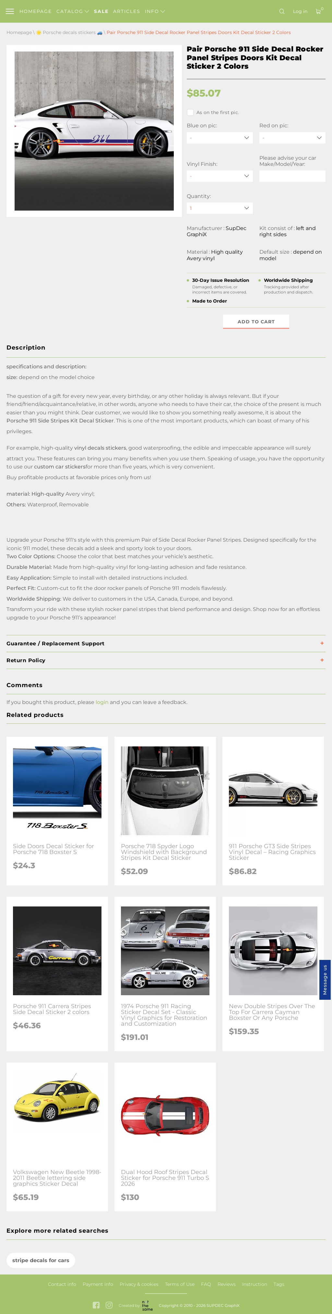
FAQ (206, 1284)
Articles (126, 11)
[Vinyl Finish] (220, 176)
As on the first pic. (213, 112)
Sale (101, 11)
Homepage (35, 11)
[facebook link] (96, 1306)
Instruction (254, 1284)
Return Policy (26, 660)
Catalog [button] (72, 11)
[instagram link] (109, 1306)
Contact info (62, 1284)
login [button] (102, 702)
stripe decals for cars (40, 1260)
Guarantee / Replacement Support (55, 643)
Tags (279, 1284)
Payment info (98, 1284)
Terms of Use (180, 1284)
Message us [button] (325, 980)
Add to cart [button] (256, 322)
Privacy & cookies (139, 1284)
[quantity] (220, 208)
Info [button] (155, 11)
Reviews (227, 1284)
